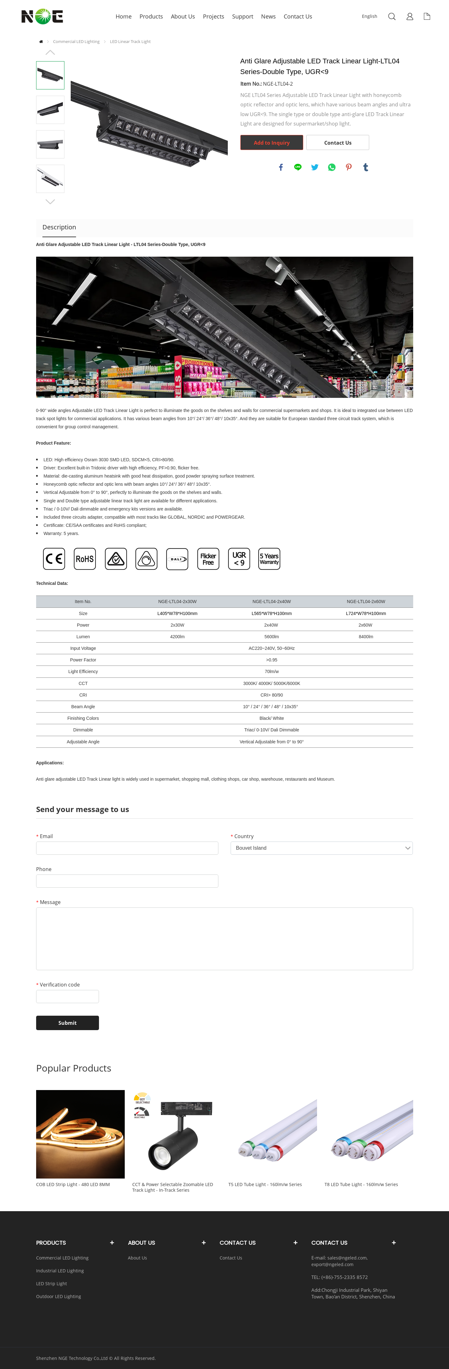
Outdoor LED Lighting (58, 1296)
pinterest (348, 167)
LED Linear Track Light (130, 41)
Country (242, 836)
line (298, 167)
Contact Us (338, 142)
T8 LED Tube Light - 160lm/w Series (361, 1184)
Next (50, 201)
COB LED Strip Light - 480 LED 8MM (73, 1184)
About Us (137, 1258)
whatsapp (332, 167)
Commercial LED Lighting (76, 41)
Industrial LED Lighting (60, 1271)
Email (44, 836)
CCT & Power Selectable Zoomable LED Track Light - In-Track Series (172, 1187)
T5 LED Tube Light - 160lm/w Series (265, 1184)
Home (41, 41)
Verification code (58, 984)
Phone (44, 869)
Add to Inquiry (272, 142)
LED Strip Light (51, 1283)
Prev (50, 52)
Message (48, 902)
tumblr (365, 167)
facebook (281, 167)
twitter (315, 167)
